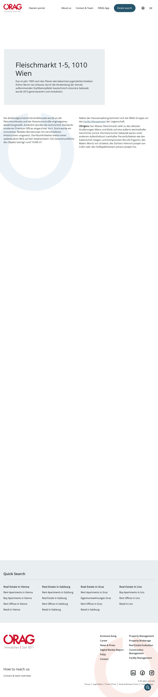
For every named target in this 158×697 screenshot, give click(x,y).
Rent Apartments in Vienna (18, 592)
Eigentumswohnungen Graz (96, 598)
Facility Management (94, 121)
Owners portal (37, 8)
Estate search (124, 8)
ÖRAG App (103, 8)
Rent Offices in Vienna (15, 603)
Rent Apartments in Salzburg (57, 592)
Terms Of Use (110, 684)
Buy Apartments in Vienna (17, 598)
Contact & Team (84, 8)
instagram (152, 673)
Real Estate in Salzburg (54, 598)
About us (66, 8)
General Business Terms (129, 684)
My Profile (143, 9)
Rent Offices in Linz (129, 598)
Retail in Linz (126, 603)
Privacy (87, 684)
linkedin (133, 673)
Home (12, 8)
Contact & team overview (17, 675)
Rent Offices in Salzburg (55, 603)
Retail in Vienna (11, 609)
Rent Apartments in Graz (94, 592)
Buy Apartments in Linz (131, 592)
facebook (142, 673)
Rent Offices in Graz (91, 603)
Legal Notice (98, 684)
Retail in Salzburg (51, 609)
